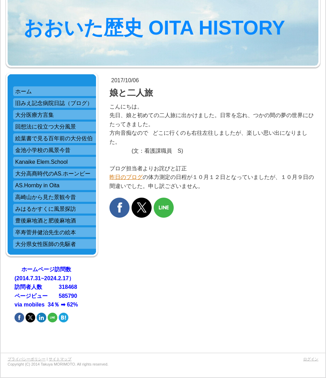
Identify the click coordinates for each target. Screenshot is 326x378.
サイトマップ (60, 359)
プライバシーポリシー (27, 359)
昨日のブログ (126, 177)
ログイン (310, 359)
